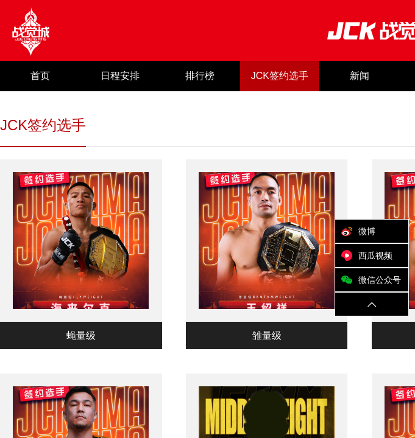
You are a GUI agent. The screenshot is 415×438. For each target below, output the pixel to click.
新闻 (359, 76)
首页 (40, 76)
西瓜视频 (363, 255)
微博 (355, 231)
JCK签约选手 (279, 76)
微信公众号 (368, 279)
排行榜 (200, 76)
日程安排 (120, 76)
